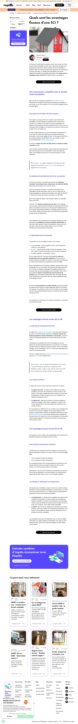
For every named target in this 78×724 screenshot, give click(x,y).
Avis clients (59, 694)
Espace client (69, 5)
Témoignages (60, 697)
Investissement (40, 688)
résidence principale (50, 165)
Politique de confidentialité (39, 721)
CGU (60, 721)
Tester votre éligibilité (18, 696)
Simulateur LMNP (18, 691)
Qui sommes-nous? (60, 712)
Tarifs (39, 5)
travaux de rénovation (37, 414)
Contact (58, 688)
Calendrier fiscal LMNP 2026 (28, 696)
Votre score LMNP (28, 686)
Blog (33, 5)
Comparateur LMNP (50, 694)
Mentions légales (53, 721)
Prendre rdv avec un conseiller (21, 565)
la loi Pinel (37, 355)
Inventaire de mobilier (28, 691)
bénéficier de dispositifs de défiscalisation (57, 354)
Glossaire (49, 698)
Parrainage (59, 700)
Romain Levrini (41, 55)
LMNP (37, 685)
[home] (8, 5)
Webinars (49, 690)
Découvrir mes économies (49, 82)
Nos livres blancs (49, 686)
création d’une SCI (59, 100)
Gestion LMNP (40, 691)
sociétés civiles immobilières (45, 332)
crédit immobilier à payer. (47, 140)
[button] (20, 5)
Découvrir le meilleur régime (49, 310)
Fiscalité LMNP (40, 694)
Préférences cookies (68, 721)
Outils (28, 5)
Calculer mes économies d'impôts (22, 561)
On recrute (59, 691)
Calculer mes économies (59, 5)
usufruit (34, 249)
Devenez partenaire (59, 704)
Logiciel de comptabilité (18, 686)
